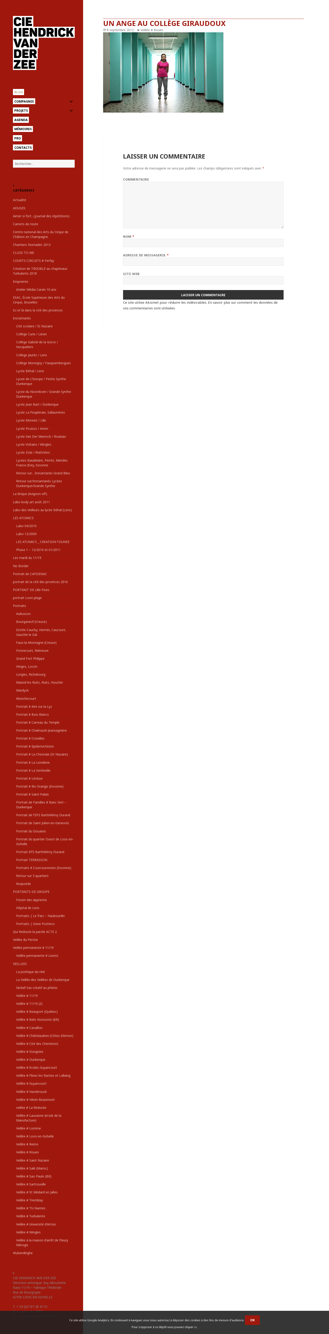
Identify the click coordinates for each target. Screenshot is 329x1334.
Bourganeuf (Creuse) (31, 621)
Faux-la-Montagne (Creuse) (36, 642)
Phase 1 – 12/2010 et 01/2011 (38, 550)
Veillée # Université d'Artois (36, 1224)
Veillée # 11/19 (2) (29, 1003)
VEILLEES (20, 964)
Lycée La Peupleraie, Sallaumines (40, 412)
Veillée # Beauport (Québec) (37, 1011)
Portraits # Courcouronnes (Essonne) (43, 868)
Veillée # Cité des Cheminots (37, 1043)
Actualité (19, 200)
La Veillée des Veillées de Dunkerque (42, 980)
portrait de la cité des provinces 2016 (40, 582)
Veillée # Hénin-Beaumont (35, 1099)
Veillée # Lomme (28, 1128)
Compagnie (24, 101)
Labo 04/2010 (26, 526)
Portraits (19, 606)
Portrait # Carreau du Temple (37, 722)
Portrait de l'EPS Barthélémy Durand (43, 815)
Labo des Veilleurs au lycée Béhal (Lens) (42, 510)
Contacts (23, 147)
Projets (21, 110)
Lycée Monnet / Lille (31, 420)
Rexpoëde (23, 884)
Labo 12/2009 (26, 534)
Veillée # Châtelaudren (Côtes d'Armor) (44, 1035)
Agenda (21, 120)
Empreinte (20, 281)
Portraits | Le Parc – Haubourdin (40, 916)
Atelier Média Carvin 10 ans (36, 289)
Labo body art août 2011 (31, 502)
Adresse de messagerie (146, 255)
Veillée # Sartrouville (31, 1184)
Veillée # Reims (27, 1144)
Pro (17, 138)
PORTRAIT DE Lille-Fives (31, 590)
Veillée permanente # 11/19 (33, 947)
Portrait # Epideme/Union (35, 746)
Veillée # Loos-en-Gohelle (35, 1136)
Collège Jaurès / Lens (31, 355)
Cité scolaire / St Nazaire (34, 326)
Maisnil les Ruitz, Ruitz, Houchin (39, 682)
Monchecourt (26, 698)
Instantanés (22, 318)
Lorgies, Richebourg (30, 674)
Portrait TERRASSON (31, 860)
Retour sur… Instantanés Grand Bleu (43, 473)
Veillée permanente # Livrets (37, 955)
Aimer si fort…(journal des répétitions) (41, 216)
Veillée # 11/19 (27, 995)
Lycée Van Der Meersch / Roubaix (41, 436)
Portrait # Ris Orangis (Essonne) (40, 786)
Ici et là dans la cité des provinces (38, 310)
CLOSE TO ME (23, 252)
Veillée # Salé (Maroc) (32, 1168)
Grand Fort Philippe (30, 658)
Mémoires (23, 129)
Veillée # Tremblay (29, 1200)
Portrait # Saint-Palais (32, 794)
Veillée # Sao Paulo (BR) (34, 1176)
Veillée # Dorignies (29, 1051)
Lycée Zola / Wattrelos (33, 452)
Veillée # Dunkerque (30, 1059)
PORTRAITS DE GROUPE (31, 891)
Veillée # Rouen (27, 1152)
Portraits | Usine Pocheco (35, 924)
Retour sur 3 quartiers (32, 876)
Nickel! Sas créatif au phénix (36, 987)
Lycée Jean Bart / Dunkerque (37, 404)
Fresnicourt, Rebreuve (32, 650)
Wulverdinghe (23, 1253)
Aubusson (23, 613)
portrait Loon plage (27, 598)
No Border (21, 566)
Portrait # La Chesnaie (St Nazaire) (42, 754)
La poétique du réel (30, 972)
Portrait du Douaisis (31, 831)
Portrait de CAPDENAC (30, 574)
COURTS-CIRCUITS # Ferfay (33, 260)
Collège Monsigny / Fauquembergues (43, 363)
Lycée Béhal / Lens (30, 371)
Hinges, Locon (26, 666)
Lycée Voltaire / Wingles (33, 444)
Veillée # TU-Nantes (30, 1208)
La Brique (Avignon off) (30, 494)
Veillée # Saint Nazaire (32, 1160)
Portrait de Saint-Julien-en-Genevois (42, 823)
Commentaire (136, 179)
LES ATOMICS (23, 518)
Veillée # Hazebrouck (31, 1091)
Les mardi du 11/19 (27, 558)
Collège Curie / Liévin (31, 334)
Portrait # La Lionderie (33, 762)
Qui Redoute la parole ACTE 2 (35, 932)
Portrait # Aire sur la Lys (34, 706)
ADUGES (19, 208)
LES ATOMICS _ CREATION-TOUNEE (42, 542)
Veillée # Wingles (28, 1232)
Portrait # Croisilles (30, 738)
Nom (128, 236)
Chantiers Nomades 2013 (32, 245)
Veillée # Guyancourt (31, 1083)
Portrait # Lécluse (29, 778)
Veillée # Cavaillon (29, 1028)
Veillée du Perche (25, 939)
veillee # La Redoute (31, 1107)
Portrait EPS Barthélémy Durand (40, 852)
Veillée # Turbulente (30, 1216)
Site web (131, 274)
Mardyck (22, 690)
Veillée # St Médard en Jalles (37, 1192)
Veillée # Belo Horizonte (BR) (37, 1019)
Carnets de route (25, 224)
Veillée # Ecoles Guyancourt (36, 1067)
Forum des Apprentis (31, 900)
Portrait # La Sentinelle (33, 770)
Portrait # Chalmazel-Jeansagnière (41, 730)
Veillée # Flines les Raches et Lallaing (43, 1075)
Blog (18, 92)
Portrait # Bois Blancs (32, 714)
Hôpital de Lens (27, 908)
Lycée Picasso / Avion (32, 428)
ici (195, 1327)
